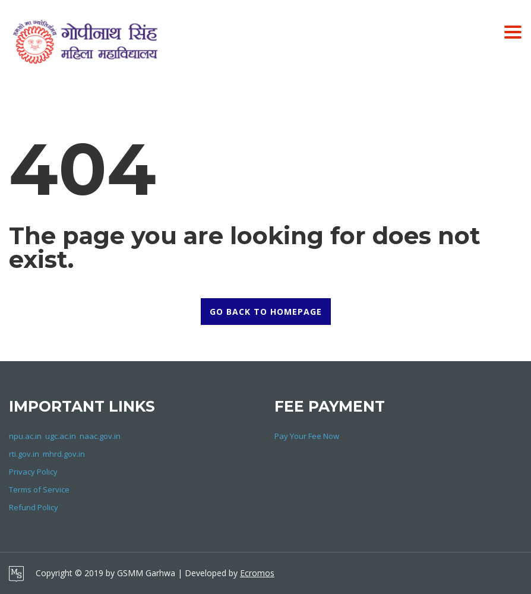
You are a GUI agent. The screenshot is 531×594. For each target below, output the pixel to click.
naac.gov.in (100, 436)
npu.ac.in (25, 436)
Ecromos (257, 573)
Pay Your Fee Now (306, 436)
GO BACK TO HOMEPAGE (266, 311)
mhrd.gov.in (64, 453)
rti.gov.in (24, 453)
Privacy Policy (33, 471)
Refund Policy (33, 507)
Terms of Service (39, 489)
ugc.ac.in (60, 436)
